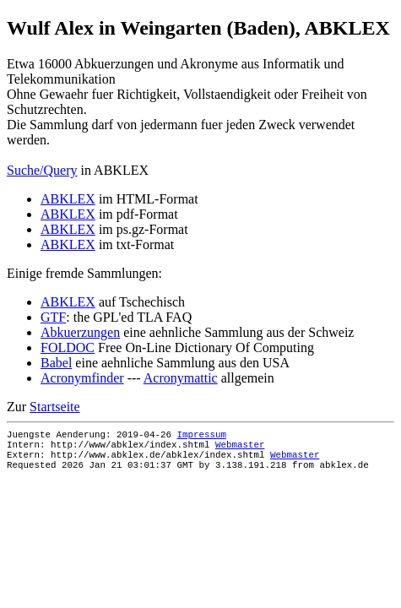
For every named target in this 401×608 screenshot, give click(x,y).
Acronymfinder (82, 378)
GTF (53, 317)
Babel (56, 363)
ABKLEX (68, 199)
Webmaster (239, 448)
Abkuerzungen (80, 332)
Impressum (200, 436)
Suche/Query (42, 170)
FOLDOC (68, 347)
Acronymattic (181, 378)
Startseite (55, 406)
